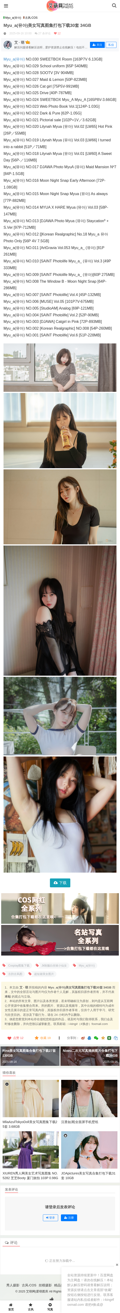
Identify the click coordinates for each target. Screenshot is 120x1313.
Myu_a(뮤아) (12, 17)
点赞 (15, 1038)
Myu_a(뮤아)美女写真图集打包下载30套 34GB (47, 25)
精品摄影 (60, 1285)
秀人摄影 (12, 1285)
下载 (63, 883)
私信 (111, 44)
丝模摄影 (45, 1285)
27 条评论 (44, 33)
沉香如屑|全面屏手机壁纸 (79, 1122)
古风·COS (30, 17)
